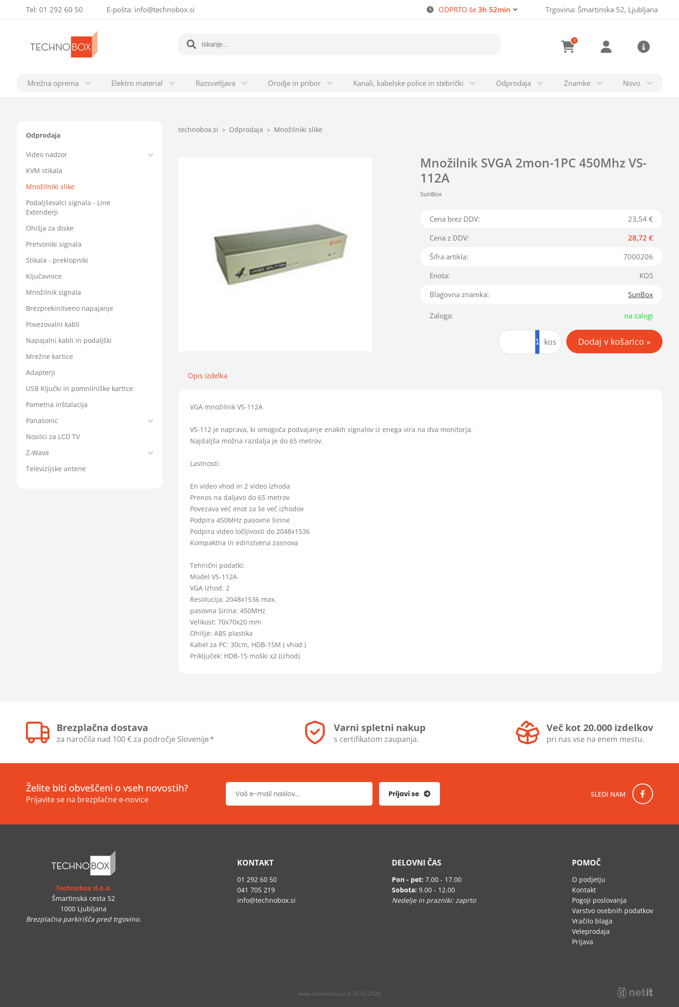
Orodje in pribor (294, 83)
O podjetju (588, 879)
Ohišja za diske (50, 228)
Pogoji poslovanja (599, 900)
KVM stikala (44, 170)
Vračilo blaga (592, 920)
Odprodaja (513, 83)
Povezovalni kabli (53, 324)
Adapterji (40, 372)
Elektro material (137, 83)
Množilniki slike (50, 186)
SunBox (640, 294)
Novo (631, 83)
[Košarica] (568, 46)
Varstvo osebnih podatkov (612, 910)
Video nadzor (46, 154)
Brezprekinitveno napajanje (69, 308)
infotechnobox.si (164, 9)
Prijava (605, 46)
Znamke (577, 83)
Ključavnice (44, 276)
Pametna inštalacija (57, 404)
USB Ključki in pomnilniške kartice (79, 388)
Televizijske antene (56, 468)
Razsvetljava (215, 83)
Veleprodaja (591, 931)
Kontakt (584, 889)
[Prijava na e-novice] (409, 794)
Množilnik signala (53, 292)
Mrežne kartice (49, 356)
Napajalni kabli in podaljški (69, 340)
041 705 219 (256, 889)
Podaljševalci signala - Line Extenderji (68, 207)
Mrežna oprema (53, 83)
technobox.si (198, 129)
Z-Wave (37, 452)
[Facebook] (642, 793)
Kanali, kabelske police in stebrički (408, 83)
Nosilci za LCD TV (53, 436)
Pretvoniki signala (54, 244)
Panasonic (42, 420)
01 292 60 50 (61, 9)
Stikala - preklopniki (57, 260)
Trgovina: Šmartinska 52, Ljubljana (602, 9)
